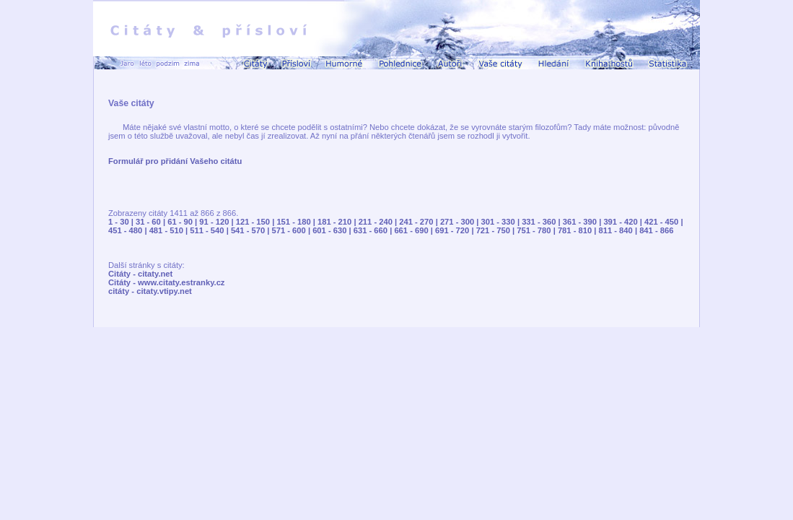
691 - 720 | (455, 230)
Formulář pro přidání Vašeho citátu (175, 161)
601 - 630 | (333, 230)
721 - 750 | (496, 230)
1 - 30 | (122, 221)
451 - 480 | (128, 230)
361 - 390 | (583, 221)
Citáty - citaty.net (140, 273)
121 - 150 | (256, 221)
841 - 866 (656, 230)
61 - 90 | (183, 221)
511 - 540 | (210, 230)
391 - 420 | (623, 221)
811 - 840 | (619, 230)
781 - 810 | (578, 230)
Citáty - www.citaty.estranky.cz (166, 282)
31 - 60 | (151, 221)
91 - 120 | (217, 221)
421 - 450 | (663, 221)
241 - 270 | (419, 221)
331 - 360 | (542, 221)
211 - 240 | (379, 221)
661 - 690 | (414, 230)
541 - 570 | (251, 230)
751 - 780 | (537, 230)
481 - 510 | (169, 230)
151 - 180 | (296, 221)
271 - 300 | (460, 221)
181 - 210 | (338, 221)
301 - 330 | (501, 221)
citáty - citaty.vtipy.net (150, 291)
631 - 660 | (374, 230)
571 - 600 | (292, 230)
